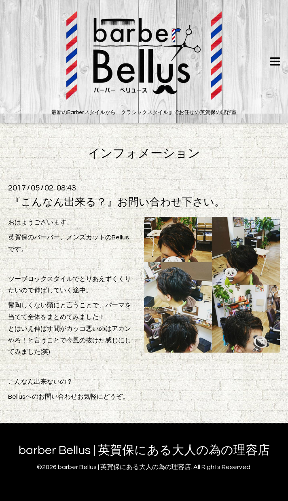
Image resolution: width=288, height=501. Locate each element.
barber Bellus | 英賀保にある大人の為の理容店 (144, 450)
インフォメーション (144, 153)
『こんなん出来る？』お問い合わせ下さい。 (117, 202)
